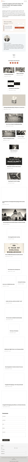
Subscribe (19, 27)
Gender (14, 57)
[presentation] (26, 1)
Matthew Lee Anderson (5, 7)
